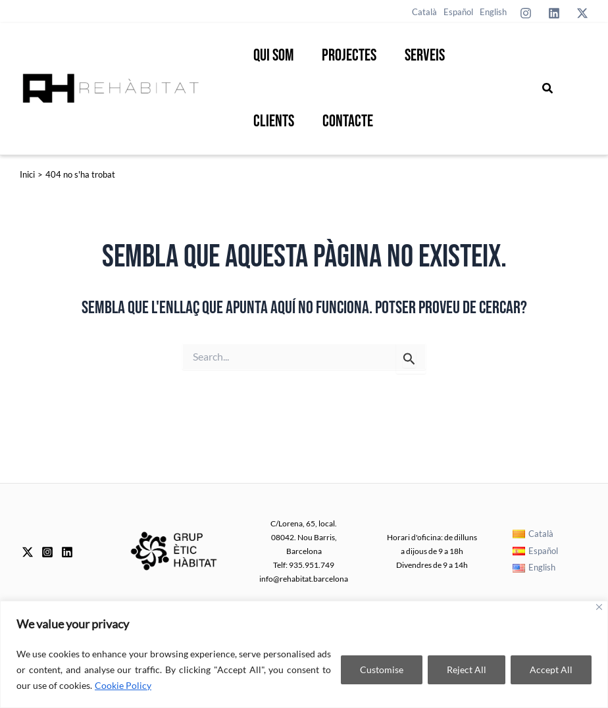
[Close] (599, 607)
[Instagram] (526, 13)
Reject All (466, 669)
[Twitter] (582, 13)
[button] (548, 88)
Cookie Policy (123, 685)
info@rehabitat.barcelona (303, 579)
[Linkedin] (554, 13)
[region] (304, 654)
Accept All (551, 669)
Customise (381, 669)
